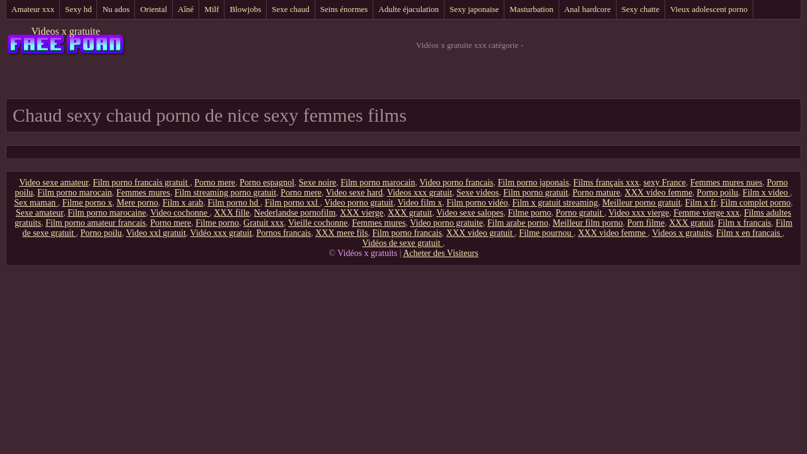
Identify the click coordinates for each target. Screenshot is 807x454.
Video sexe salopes (469, 213)
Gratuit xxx (263, 223)
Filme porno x (87, 202)
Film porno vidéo (477, 202)
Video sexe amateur (53, 182)
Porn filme (646, 223)
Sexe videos (477, 192)
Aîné (186, 9)
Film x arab (183, 202)
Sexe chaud (291, 9)
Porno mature (596, 192)
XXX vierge (361, 213)
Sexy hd (78, 9)
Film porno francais (406, 233)
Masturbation (531, 9)
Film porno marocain (377, 182)
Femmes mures (143, 192)
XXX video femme (658, 192)
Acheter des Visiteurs (440, 253)
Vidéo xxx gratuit (221, 233)
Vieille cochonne (317, 223)
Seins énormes (344, 9)
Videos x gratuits (682, 233)
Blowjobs (245, 9)
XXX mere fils (341, 233)
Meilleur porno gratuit (641, 202)
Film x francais (745, 223)
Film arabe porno (517, 223)
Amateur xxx (32, 9)
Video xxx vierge (638, 213)
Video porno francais (456, 182)
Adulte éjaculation (408, 9)
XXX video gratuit (480, 233)
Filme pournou (546, 233)
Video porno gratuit (358, 202)
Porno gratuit (579, 213)
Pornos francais (284, 233)
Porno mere (214, 182)
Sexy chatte (640, 9)
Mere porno (137, 202)
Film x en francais (749, 233)
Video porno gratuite (446, 223)
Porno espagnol (267, 182)
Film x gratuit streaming (555, 202)
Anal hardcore (587, 9)
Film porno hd (233, 202)
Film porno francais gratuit (141, 182)
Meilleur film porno (587, 223)
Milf (211, 9)
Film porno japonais (533, 182)
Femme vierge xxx (706, 213)
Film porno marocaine (106, 213)
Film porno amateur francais (95, 223)
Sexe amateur (39, 213)
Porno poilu (717, 192)
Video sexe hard (354, 192)
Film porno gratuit (535, 192)
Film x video (766, 192)
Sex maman (35, 202)
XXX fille (231, 213)
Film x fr (700, 202)
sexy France (665, 182)
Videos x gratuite (65, 31)
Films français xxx (606, 182)
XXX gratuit (410, 213)
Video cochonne (179, 213)
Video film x (420, 202)
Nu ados (115, 9)
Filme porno (529, 213)
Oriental (153, 9)
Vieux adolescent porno (709, 9)
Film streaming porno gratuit (225, 192)
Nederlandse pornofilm (294, 213)
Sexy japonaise (474, 9)
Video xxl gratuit (156, 233)
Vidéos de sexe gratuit (403, 243)
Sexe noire (317, 182)
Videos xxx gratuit (419, 192)
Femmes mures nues (726, 182)
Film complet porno (756, 202)
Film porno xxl (292, 202)
